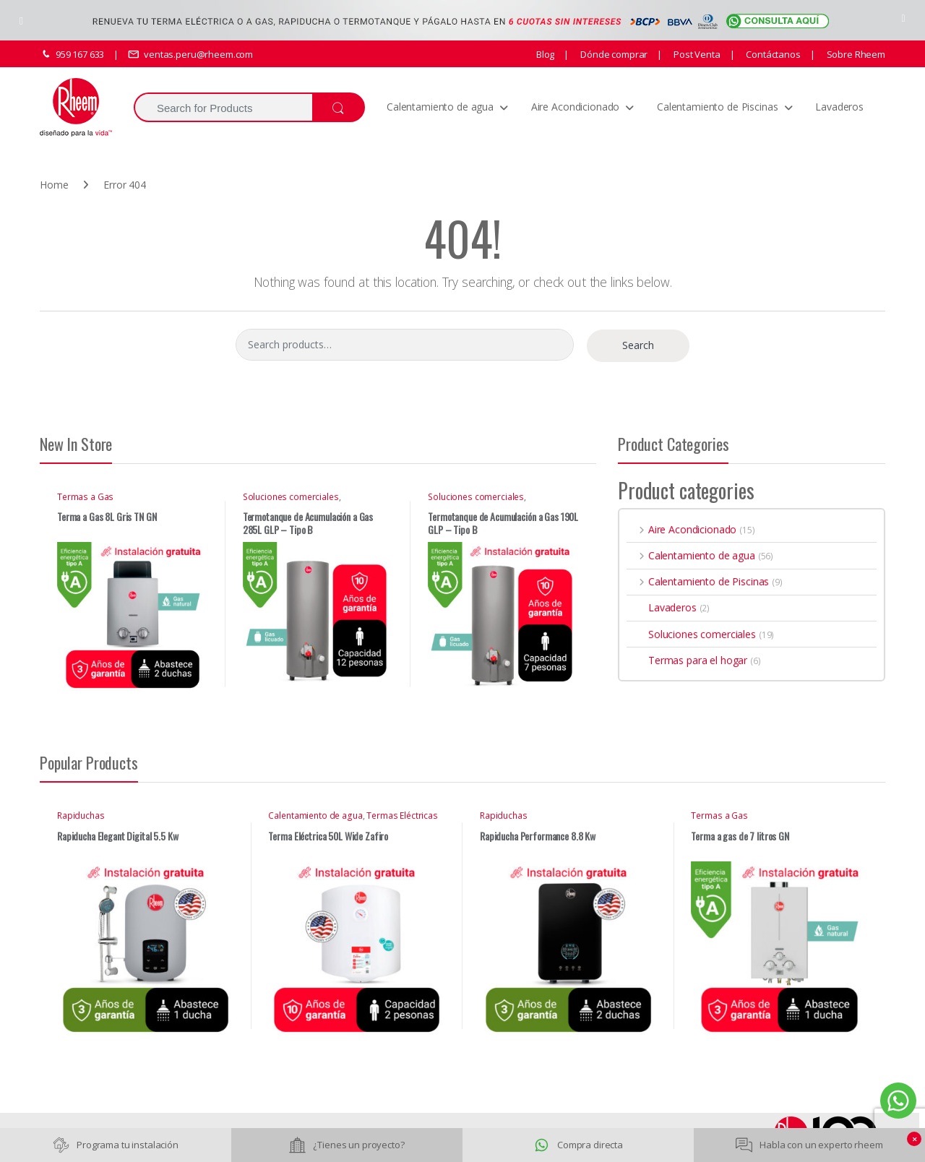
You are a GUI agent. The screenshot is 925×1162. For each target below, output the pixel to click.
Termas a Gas (85, 497)
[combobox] (223, 107)
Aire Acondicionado (575, 106)
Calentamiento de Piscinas (717, 106)
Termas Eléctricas (402, 815)
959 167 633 (72, 54)
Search (638, 345)
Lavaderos (839, 106)
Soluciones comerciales (291, 497)
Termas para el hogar (687, 660)
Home (54, 184)
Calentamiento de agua (440, 106)
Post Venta (695, 54)
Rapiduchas (81, 815)
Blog (545, 54)
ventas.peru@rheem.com (190, 54)
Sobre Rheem (855, 54)
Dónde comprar (613, 54)
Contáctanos (772, 54)
